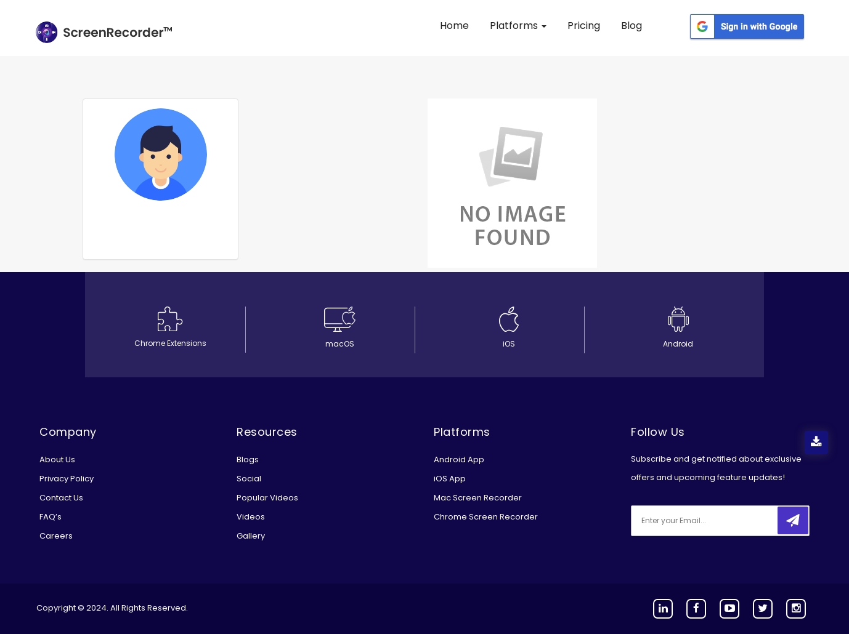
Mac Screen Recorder (478, 498)
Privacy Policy (66, 478)
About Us (57, 459)
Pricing (583, 25)
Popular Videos (267, 498)
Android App (459, 459)
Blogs (248, 459)
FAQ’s (50, 517)
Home (454, 25)
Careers (56, 536)
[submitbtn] (793, 520)
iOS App (450, 478)
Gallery (251, 536)
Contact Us (61, 498)
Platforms (518, 25)
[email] (713, 521)
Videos (251, 517)
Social (249, 478)
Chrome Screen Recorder (486, 517)
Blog (631, 25)
